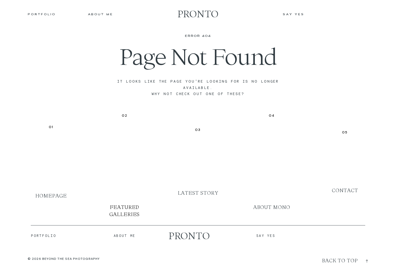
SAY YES (293, 14)
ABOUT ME (100, 14)
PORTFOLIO (41, 14)
